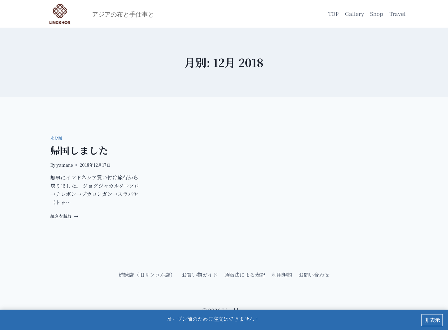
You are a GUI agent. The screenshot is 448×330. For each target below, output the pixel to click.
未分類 (56, 137)
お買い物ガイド (200, 274)
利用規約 (282, 274)
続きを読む (64, 216)
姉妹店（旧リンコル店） (147, 274)
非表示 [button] (432, 320)
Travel (397, 13)
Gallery (354, 13)
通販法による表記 (244, 274)
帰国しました (79, 150)
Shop (376, 13)
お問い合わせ (313, 274)
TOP (333, 13)
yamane (65, 165)
